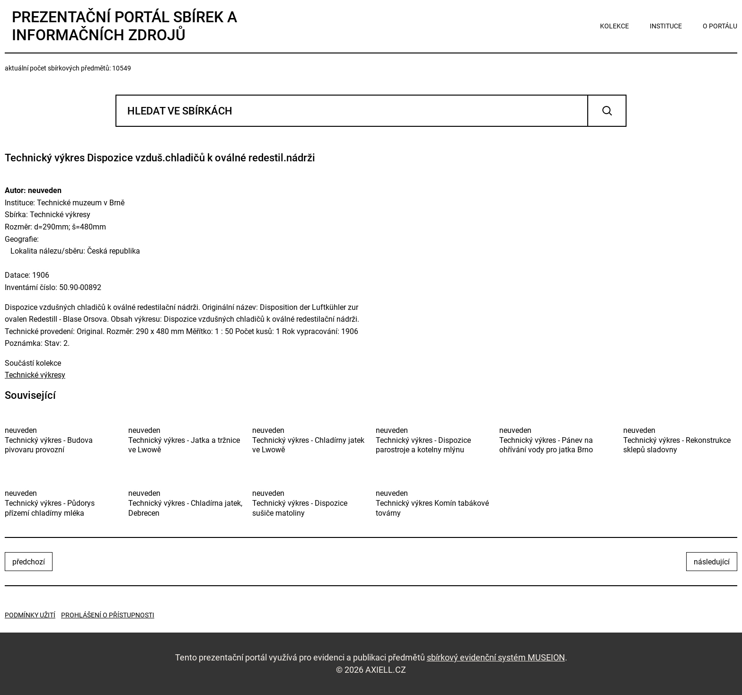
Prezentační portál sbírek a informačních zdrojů (124, 26)
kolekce (614, 26)
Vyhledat (607, 111)
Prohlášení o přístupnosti (107, 615)
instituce (666, 26)
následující (712, 561)
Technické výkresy (35, 374)
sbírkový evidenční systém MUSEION (496, 657)
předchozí (28, 561)
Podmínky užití (30, 615)
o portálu (720, 26)
